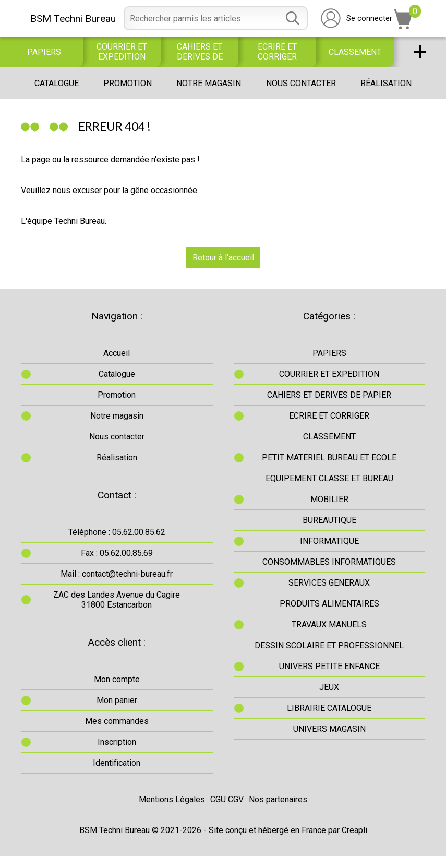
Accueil (116, 353)
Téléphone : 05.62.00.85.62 (116, 532)
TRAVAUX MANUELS (329, 624)
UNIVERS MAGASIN (329, 729)
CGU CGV (227, 799)
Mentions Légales (172, 799)
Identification (116, 763)
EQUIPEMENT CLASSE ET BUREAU (329, 478)
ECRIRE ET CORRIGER (277, 52)
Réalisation (386, 83)
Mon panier (117, 700)
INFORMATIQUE (329, 541)
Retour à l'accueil (223, 258)
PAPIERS (44, 52)
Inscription (117, 742)
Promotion (127, 83)
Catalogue (56, 83)
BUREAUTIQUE (329, 520)
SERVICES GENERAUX (329, 583)
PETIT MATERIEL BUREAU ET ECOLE (329, 457)
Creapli (354, 830)
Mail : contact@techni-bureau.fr (117, 574)
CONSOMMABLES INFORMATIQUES (329, 562)
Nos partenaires (278, 799)
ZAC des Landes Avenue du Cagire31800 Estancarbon (116, 600)
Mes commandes (117, 721)
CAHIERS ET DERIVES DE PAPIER (200, 52)
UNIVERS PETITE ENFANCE (329, 666)
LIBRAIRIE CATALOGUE (329, 708)
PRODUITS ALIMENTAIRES (329, 604)
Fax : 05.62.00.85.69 (117, 553)
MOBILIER (329, 499)
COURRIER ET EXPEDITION (122, 52)
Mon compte (117, 679)
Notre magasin (208, 83)
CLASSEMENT (355, 52)
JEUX (329, 687)
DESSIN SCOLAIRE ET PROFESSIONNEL (329, 645)
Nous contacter (301, 83)
